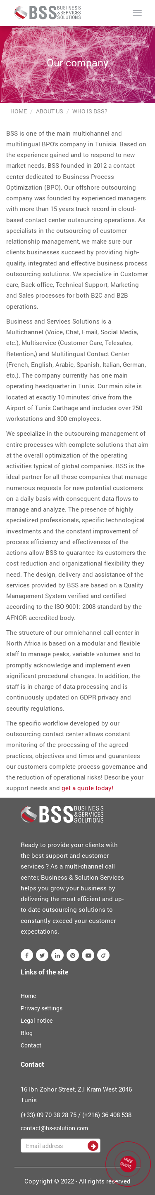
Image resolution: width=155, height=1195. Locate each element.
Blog (27, 1033)
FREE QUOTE (127, 1164)
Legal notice (36, 1020)
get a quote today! (87, 788)
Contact (31, 1045)
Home (18, 111)
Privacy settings (41, 1008)
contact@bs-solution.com (54, 1128)
